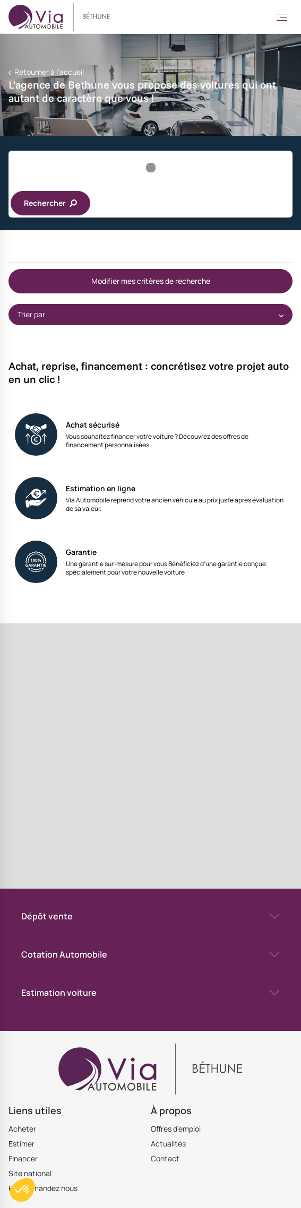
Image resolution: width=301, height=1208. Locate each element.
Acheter (22, 1129)
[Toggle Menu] (282, 17)
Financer (23, 1158)
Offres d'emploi (176, 1129)
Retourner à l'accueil (48, 72)
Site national (29, 1173)
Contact (165, 1158)
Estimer (21, 1144)
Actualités (168, 1144)
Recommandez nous (43, 1188)
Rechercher (50, 203)
